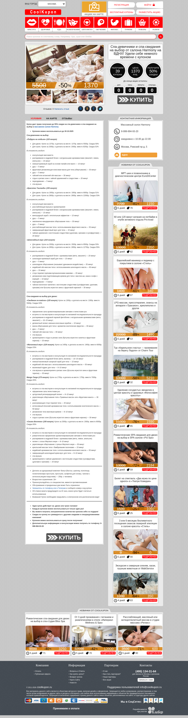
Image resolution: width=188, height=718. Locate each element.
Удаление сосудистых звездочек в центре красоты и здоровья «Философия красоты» (135, 393)
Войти (149, 5)
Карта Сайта (75, 680)
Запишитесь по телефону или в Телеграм (49, 488)
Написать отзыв (61, 109)
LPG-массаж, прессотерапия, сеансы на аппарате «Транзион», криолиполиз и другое (135, 305)
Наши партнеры (109, 677)
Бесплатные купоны (121, 12)
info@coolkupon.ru (151, 687)
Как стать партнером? (112, 674)
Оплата (38, 671)
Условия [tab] (36, 118)
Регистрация (121, 5)
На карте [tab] (51, 118)
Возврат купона (76, 677)
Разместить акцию (149, 12)
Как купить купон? (77, 674)
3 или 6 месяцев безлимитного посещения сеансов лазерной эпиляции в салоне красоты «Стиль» (135, 523)
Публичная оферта (42, 674)
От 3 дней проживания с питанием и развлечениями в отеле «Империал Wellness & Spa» (94, 620)
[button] (28, 66)
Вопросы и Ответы (77, 671)
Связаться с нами (146, 680)
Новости (73, 683)
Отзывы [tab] (67, 118)
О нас (105, 671)
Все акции (107, 680)
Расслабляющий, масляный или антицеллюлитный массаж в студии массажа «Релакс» (140, 620)
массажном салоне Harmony (46, 127)
